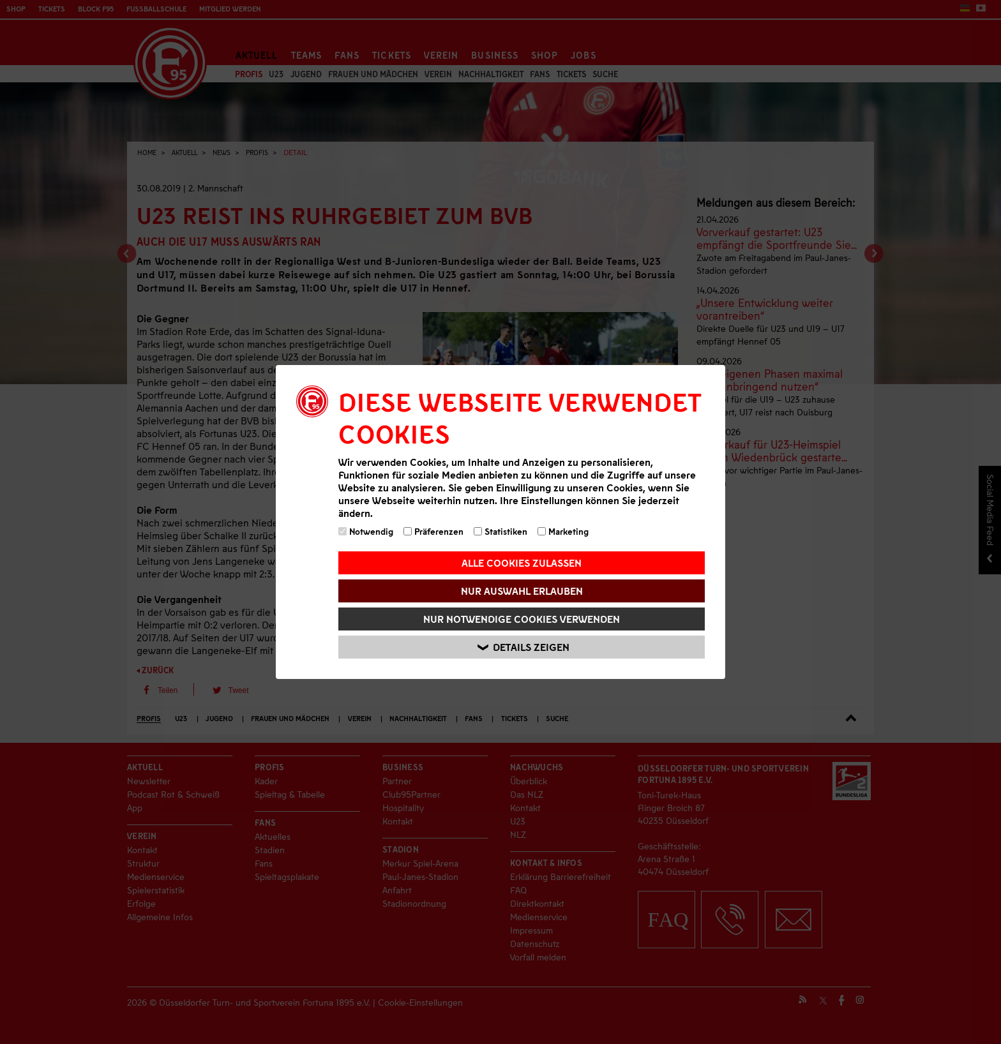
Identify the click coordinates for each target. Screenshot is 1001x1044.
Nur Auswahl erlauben (522, 591)
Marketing (563, 531)
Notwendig (365, 531)
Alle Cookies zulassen (522, 562)
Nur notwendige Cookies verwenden (521, 619)
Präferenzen (433, 531)
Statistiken (500, 531)
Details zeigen (523, 647)
